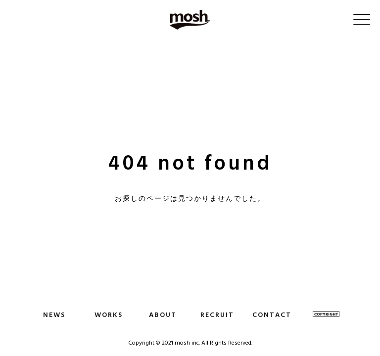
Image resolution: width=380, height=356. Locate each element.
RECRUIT (217, 315)
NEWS (54, 315)
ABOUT (163, 315)
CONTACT (271, 315)
